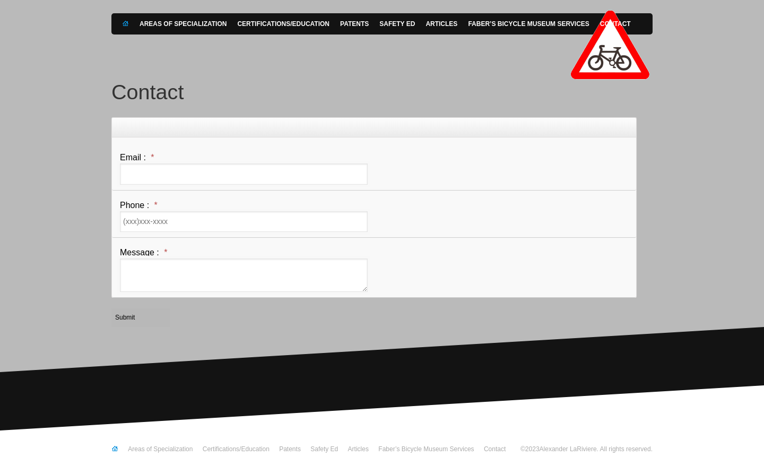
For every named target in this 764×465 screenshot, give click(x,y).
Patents (354, 24)
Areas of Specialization (183, 24)
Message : (144, 252)
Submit (125, 317)
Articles (441, 24)
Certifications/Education (283, 24)
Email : (137, 157)
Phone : (139, 205)
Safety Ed (397, 24)
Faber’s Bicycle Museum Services (528, 24)
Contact (615, 24)
